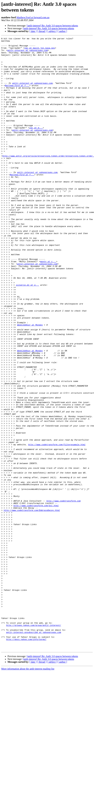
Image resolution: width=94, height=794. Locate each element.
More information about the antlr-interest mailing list (27, 791)
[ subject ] (52, 31)
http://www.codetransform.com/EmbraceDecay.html (32, 605)
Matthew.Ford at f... (17, 95)
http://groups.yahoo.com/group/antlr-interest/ (33, 743)
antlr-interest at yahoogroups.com (27, 53)
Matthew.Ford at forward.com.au (32, 17)
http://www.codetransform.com (63, 593)
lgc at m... (36, 146)
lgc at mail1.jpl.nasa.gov (39, 50)
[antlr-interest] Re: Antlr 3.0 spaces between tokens (52, 25)
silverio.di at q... (27, 334)
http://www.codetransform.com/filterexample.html (57, 526)
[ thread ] (41, 31)
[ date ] (33, 31)
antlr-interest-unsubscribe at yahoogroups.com (33, 751)
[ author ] (62, 31)
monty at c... (48, 306)
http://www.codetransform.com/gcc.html (36, 599)
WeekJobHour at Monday (30, 382)
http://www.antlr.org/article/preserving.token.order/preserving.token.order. (48, 179)
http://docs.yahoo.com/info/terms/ (26, 759)
